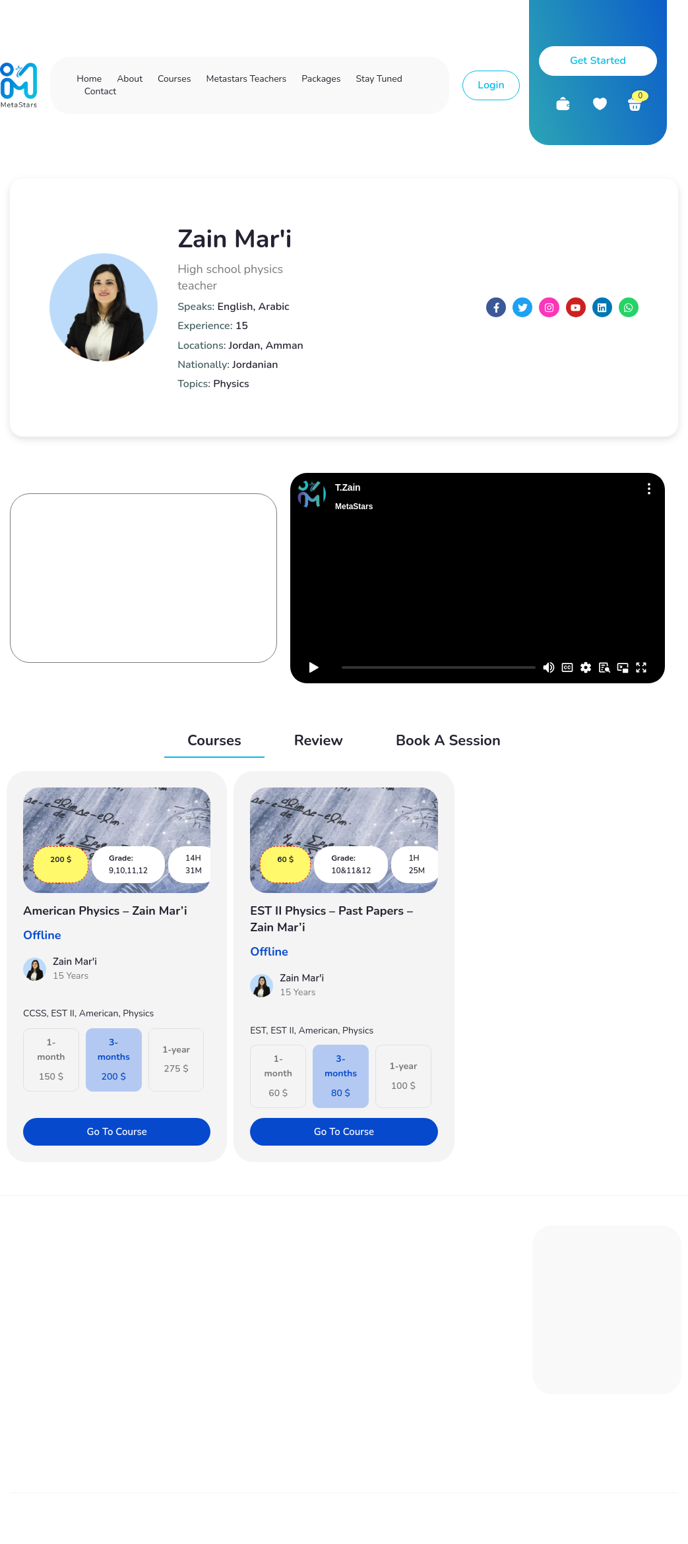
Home (89, 79)
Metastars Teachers (246, 79)
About (129, 79)
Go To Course (114, 1129)
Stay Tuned (379, 79)
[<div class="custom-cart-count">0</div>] (635, 104)
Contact (100, 91)
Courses (174, 79)
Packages (320, 79)
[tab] (214, 742)
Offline (42, 933)
